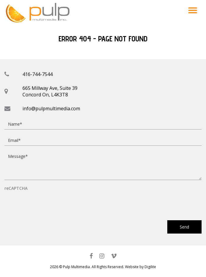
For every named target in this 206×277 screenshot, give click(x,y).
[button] (192, 10)
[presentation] (49, 202)
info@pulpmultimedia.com (51, 108)
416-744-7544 (37, 74)
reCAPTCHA (15, 188)
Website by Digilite (140, 266)
